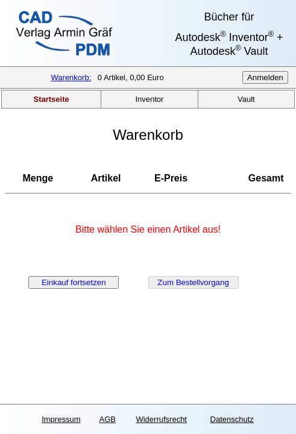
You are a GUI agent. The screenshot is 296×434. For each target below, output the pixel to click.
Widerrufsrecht (161, 419)
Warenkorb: (71, 77)
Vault (246, 99)
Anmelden (265, 77)
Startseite (51, 99)
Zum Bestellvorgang (193, 282)
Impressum (61, 419)
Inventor (149, 99)
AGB (107, 419)
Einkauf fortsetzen (74, 282)
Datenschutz (232, 419)
